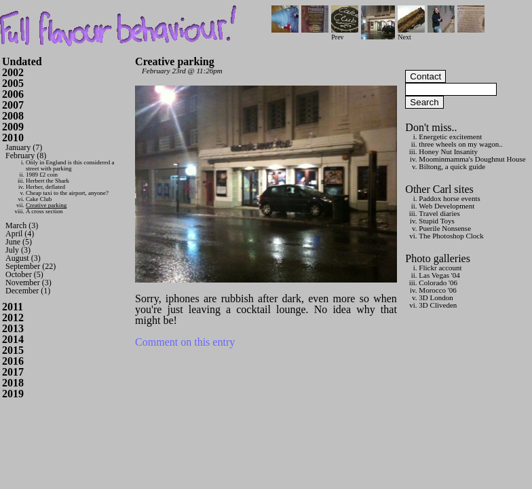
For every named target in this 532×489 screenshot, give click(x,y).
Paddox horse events (449, 198)
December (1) (27, 290)
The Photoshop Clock (451, 236)
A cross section (44, 211)
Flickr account (440, 268)
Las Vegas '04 (439, 275)
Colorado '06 (438, 282)
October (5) (24, 274)
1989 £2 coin (42, 174)
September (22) (30, 266)
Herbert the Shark (47, 180)
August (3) (23, 258)
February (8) (25, 155)
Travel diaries (439, 213)
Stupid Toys (437, 221)
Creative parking (46, 205)
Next (411, 33)
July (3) (18, 250)
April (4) (19, 233)
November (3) (28, 282)
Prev (344, 33)
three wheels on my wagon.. (460, 144)
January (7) (23, 147)
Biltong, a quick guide (452, 166)
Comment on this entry (185, 342)
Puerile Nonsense (445, 228)
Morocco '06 (437, 290)
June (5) (18, 242)
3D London (436, 297)
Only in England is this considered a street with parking (70, 165)
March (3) (21, 225)
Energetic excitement (450, 136)
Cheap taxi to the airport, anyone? (67, 192)
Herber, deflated (45, 186)
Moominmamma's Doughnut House (472, 159)
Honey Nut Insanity (448, 151)
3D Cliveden (438, 305)
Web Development (446, 206)
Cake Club (39, 199)
